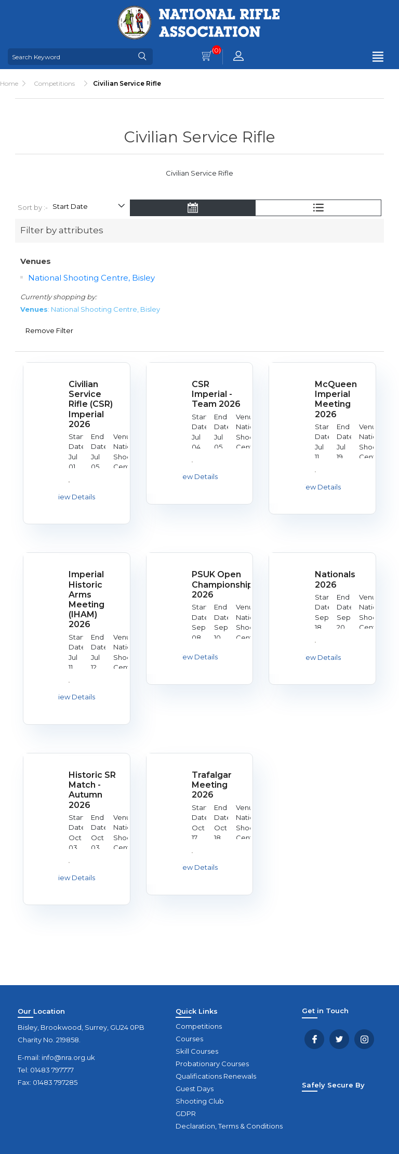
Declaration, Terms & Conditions (229, 1126)
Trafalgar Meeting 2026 (212, 785)
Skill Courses (197, 1051)
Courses (189, 1038)
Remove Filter (49, 330)
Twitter (339, 1039)
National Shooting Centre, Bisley (91, 278)
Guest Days (195, 1088)
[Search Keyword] (70, 56)
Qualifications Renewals (216, 1076)
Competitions (199, 1026)
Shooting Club (200, 1101)
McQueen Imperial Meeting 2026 (336, 399)
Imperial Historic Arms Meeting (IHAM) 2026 (86, 599)
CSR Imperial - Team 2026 (216, 394)
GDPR (186, 1113)
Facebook (314, 1039)
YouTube (364, 1039)
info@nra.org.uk (68, 1057)
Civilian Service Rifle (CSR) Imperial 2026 (91, 404)
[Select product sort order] (88, 208)
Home (9, 83)
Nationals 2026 (335, 579)
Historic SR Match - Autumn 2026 (92, 790)
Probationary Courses (212, 1063)
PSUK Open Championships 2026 (217, 584)
